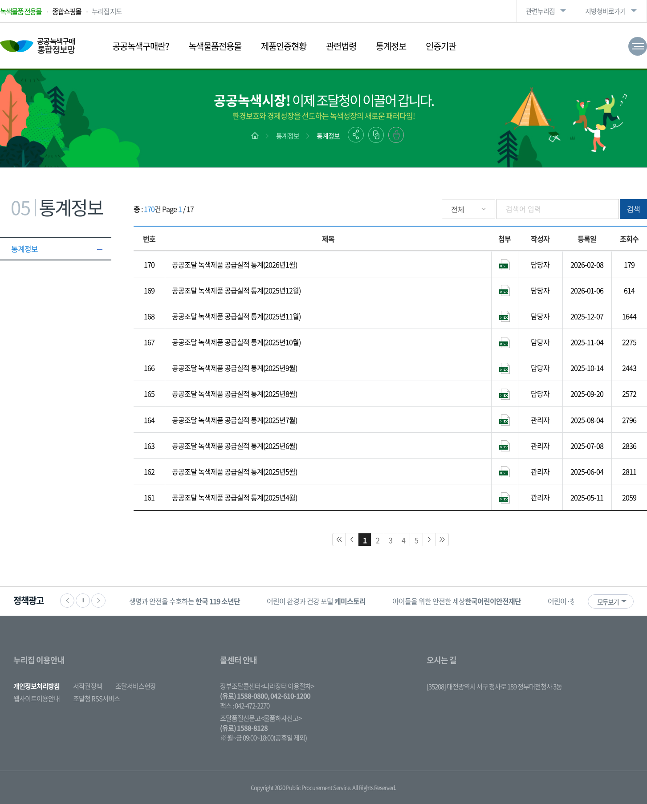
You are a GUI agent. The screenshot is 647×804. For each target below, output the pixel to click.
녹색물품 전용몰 (20, 11)
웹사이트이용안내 (36, 698)
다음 (98, 600)
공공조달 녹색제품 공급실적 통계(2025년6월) (234, 445)
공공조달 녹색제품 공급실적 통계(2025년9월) (234, 367)
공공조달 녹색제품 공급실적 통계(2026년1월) (234, 264)
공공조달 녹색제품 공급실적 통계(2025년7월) (234, 419)
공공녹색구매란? (140, 46)
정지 (83, 600)
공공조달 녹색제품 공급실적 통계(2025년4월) (234, 497)
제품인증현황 (283, 46)
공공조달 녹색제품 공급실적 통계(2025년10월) (236, 342)
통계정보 (391, 46)
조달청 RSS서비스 (96, 698)
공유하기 (356, 134)
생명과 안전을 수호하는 (184, 601)
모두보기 (608, 602)
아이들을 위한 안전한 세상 (456, 601)
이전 (67, 600)
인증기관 (441, 46)
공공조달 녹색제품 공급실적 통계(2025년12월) (236, 290)
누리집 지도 (107, 11)
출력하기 (396, 135)
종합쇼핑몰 (66, 11)
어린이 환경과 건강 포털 (316, 601)
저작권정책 (87, 686)
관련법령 (341, 46)
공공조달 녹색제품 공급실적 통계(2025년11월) (236, 316)
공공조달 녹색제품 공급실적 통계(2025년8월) (234, 393)
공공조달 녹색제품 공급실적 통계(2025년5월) (234, 471)
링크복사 (376, 135)
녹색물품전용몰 (214, 46)
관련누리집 (540, 11)
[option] (184, 601)
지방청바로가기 (605, 11)
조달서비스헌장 (135, 686)
